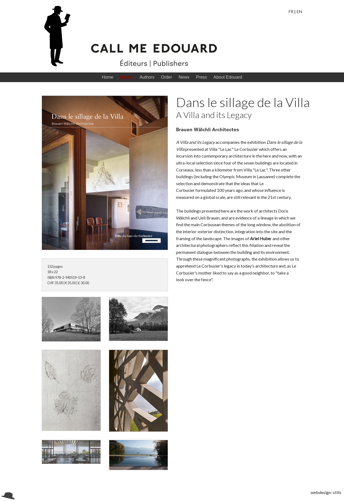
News (183, 77)
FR (290, 11)
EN (299, 11)
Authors (146, 77)
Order (166, 77)
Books (126, 77)
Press (201, 77)
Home (107, 77)
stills (337, 492)
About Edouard (227, 77)
